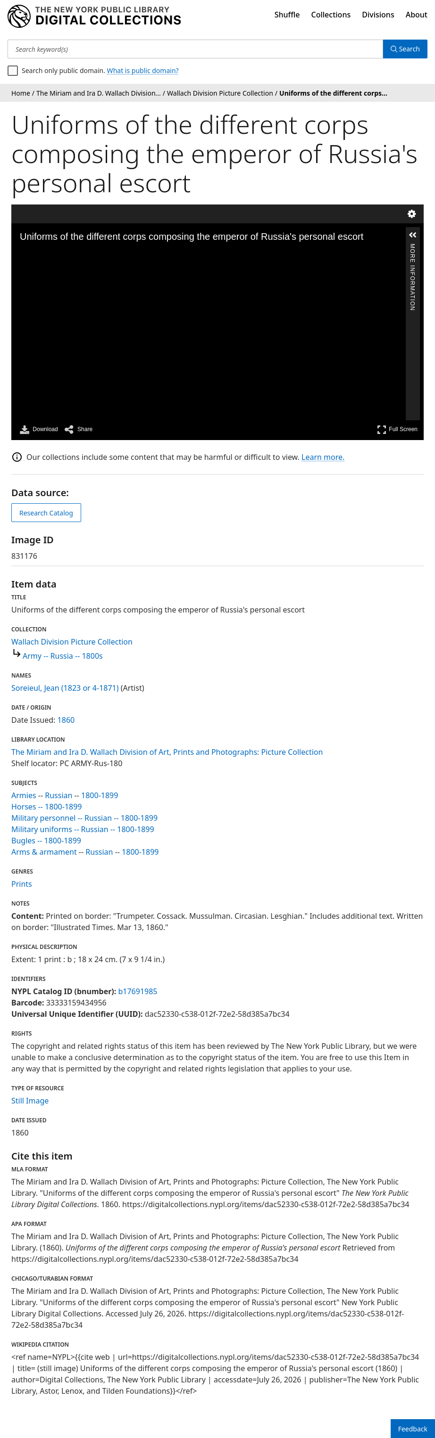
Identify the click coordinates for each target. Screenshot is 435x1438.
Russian (58, 795)
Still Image (30, 1100)
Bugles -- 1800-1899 (46, 840)
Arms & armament (44, 852)
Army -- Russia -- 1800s (63, 656)
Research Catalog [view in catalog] (46, 512)
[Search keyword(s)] (195, 49)
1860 (66, 720)
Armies (23, 795)
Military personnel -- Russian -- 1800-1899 (84, 818)
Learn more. (322, 457)
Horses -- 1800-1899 (46, 806)
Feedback (412, 1428)
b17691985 (137, 991)
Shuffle (287, 14)
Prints (21, 884)
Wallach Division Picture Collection (72, 642)
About (416, 14)
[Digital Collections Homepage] (94, 16)
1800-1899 (99, 795)
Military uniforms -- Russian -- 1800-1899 (82, 829)
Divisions (378, 14)
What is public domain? (143, 70)
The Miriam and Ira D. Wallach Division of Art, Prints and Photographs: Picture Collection (167, 752)
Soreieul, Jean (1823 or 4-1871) (65, 688)
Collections (331, 14)
